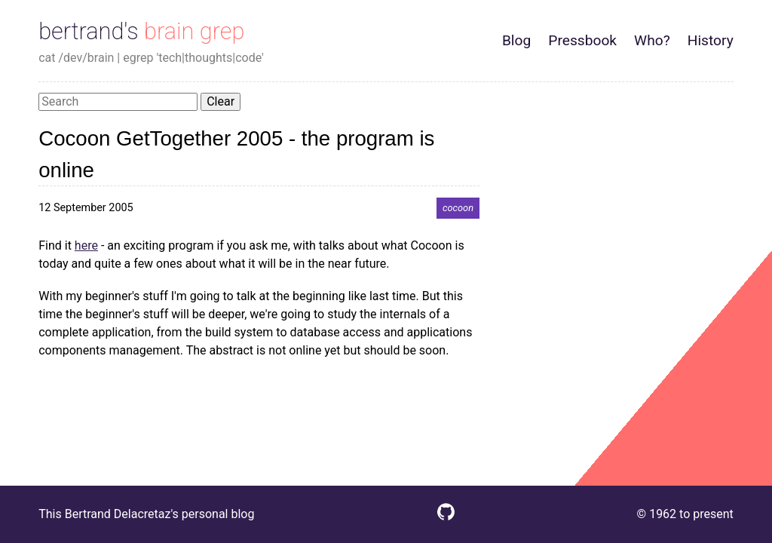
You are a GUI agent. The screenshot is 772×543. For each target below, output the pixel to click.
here (86, 245)
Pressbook (582, 40)
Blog (516, 40)
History (711, 40)
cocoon (458, 207)
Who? (652, 40)
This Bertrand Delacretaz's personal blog (146, 514)
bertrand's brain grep (141, 31)
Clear (220, 101)
